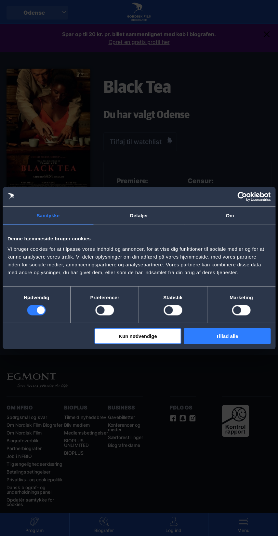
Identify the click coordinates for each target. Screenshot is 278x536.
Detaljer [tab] (139, 215)
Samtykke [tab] (48, 215)
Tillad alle (227, 336)
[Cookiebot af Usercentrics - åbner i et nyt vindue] (242, 197)
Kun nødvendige (138, 336)
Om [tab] (230, 215)
